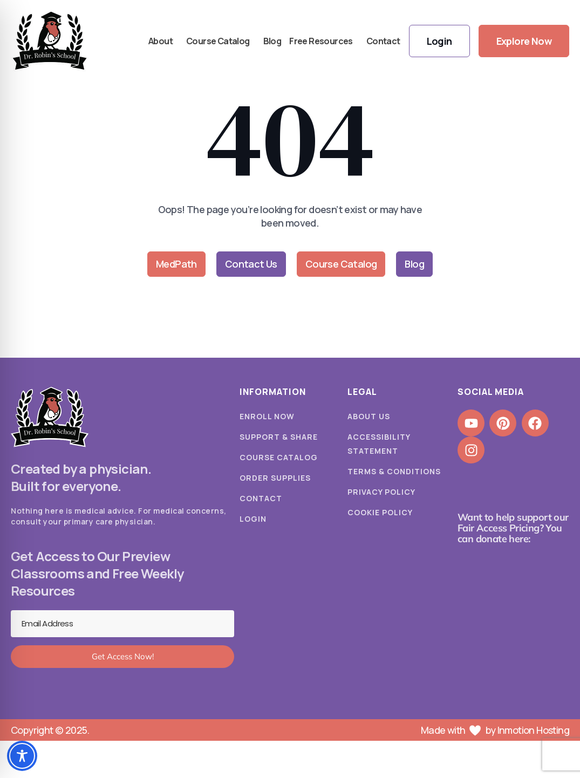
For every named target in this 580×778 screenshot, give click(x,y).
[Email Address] (122, 623)
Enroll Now (267, 416)
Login (253, 519)
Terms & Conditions (394, 471)
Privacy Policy (381, 492)
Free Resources (323, 41)
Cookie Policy (380, 512)
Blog (272, 41)
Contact (383, 41)
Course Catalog (220, 41)
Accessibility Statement (378, 444)
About (163, 41)
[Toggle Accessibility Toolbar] (22, 756)
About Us (368, 416)
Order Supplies (275, 478)
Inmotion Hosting (533, 730)
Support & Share (279, 437)
